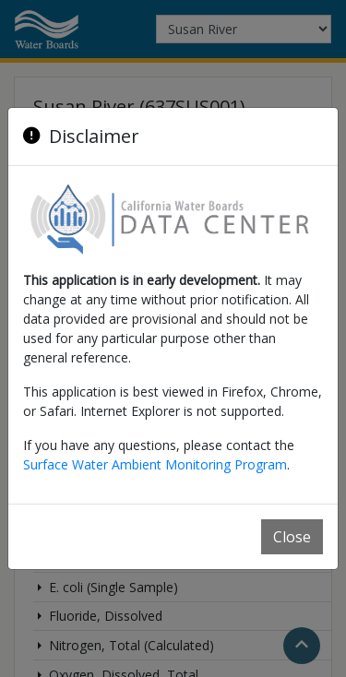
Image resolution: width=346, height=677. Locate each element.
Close (292, 537)
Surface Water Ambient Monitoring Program (155, 464)
